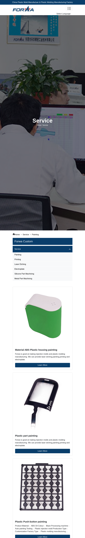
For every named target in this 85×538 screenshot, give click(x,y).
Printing (18, 259)
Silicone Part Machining (24, 274)
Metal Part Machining (23, 279)
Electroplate (20, 269)
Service (26, 235)
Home (39, 125)
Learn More (42, 365)
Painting (35, 235)
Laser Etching (20, 264)
